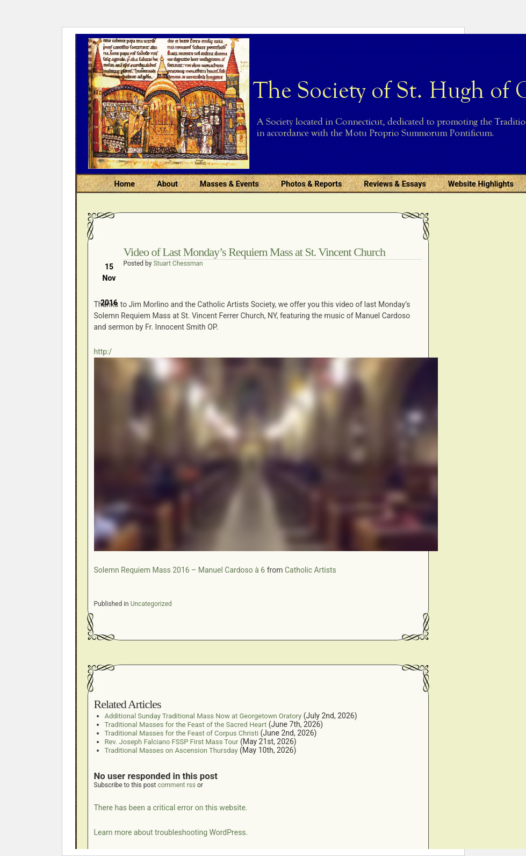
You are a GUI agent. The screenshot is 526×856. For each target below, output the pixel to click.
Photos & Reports (311, 184)
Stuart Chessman (178, 263)
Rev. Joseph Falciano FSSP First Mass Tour (172, 742)
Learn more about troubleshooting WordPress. (171, 832)
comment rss (176, 785)
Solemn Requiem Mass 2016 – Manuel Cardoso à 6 (179, 570)
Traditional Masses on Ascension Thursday (171, 750)
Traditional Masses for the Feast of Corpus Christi (182, 733)
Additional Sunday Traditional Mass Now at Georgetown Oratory (203, 716)
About (167, 184)
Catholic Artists (310, 570)
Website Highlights (481, 184)
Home (124, 184)
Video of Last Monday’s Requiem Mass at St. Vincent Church (254, 252)
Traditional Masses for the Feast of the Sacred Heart (186, 725)
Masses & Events (229, 184)
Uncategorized (151, 604)
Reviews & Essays (395, 184)
